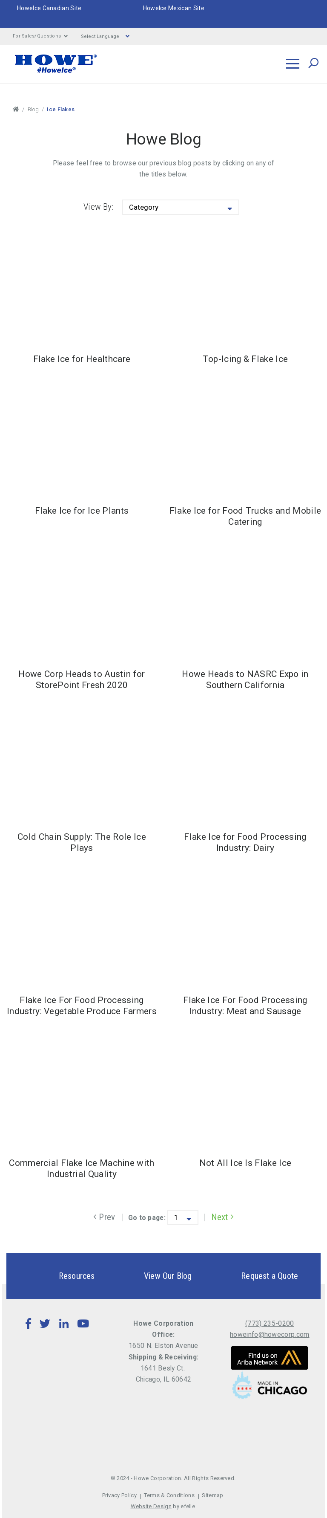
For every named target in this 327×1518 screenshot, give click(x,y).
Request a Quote (254, 1276)
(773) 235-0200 (269, 1323)
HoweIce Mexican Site (173, 8)
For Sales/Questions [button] (40, 36)
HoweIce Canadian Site (49, 8)
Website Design (151, 1506)
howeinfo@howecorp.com (270, 1334)
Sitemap (212, 1495)
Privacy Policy (119, 1495)
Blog (33, 109)
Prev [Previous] (104, 1217)
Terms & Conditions (169, 1495)
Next (222, 1217)
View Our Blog (153, 1276)
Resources (62, 1276)
